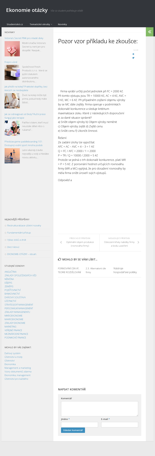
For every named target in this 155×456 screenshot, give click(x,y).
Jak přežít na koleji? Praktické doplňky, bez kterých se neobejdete (26, 90)
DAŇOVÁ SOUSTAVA (15, 298)
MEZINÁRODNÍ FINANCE (16, 335)
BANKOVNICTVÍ (12, 295)
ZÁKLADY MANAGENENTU (17, 313)
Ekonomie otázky (31, 10)
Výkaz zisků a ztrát (16, 241)
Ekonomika (10, 365)
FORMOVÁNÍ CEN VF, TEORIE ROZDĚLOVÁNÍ (68, 273)
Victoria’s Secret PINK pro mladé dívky (24, 39)
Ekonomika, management (18, 376)
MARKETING (10, 328)
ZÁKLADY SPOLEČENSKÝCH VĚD (20, 277)
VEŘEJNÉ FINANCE (13, 331)
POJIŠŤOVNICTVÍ (13, 291)
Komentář (66, 404)
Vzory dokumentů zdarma (18, 373)
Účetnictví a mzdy (13, 358)
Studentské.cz (13, 25)
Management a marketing (18, 369)
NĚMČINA (9, 280)
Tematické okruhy (34, 25)
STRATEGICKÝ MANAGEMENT (19, 306)
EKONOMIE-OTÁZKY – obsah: (22, 255)
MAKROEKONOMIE (14, 320)
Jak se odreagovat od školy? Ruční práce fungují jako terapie (25, 117)
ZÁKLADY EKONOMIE (15, 324)
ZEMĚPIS (9, 288)
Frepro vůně (11, 63)
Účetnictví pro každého (16, 380)
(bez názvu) (13, 248)
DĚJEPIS (8, 284)
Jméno (65, 424)
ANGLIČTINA (10, 273)
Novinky (54, 25)
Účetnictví (9, 362)
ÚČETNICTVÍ (10, 302)
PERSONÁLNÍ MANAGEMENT (19, 309)
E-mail (105, 424)
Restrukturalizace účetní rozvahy (24, 227)
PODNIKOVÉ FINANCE (15, 339)
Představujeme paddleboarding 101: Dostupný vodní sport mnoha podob (24, 145)
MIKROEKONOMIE (13, 317)
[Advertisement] (92, 69)
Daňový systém (12, 354)
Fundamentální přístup (19, 234)
